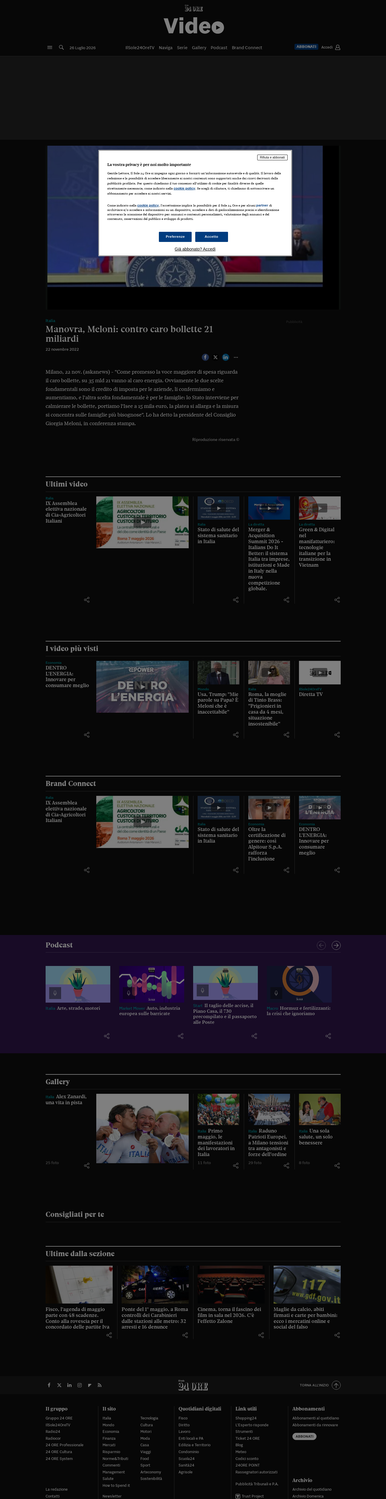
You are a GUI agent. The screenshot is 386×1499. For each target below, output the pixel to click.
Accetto (211, 236)
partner (262, 205)
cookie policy (184, 188)
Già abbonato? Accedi (195, 249)
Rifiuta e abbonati (272, 157)
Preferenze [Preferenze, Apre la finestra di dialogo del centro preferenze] (175, 236)
